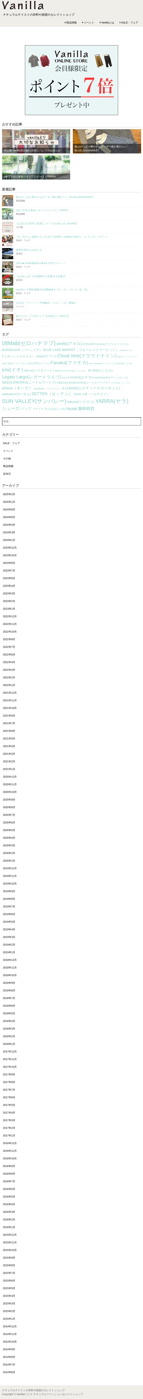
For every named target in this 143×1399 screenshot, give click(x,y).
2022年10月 (10, 631)
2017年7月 (9, 1089)
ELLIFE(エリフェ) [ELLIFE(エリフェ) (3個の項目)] (39, 363)
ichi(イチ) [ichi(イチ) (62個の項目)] (12, 370)
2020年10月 (10, 791)
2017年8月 (9, 1082)
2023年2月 (9, 601)
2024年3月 (9, 532)
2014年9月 (9, 1349)
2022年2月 (9, 677)
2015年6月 (9, 1280)
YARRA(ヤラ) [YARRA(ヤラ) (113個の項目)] (111, 401)
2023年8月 (9, 562)
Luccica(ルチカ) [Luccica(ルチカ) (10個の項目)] (80, 377)
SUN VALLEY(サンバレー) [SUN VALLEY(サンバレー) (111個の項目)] (34, 401)
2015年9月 (9, 1257)
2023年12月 (10, 547)
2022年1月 (9, 685)
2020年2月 (9, 853)
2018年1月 (9, 1043)
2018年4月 (9, 1021)
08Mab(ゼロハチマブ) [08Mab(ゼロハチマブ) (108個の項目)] (29, 343)
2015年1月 (9, 1318)
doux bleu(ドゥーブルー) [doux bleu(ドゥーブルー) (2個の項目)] (15, 363)
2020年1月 (9, 860)
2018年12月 (10, 959)
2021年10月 (10, 707)
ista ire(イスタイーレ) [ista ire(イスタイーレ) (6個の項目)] (39, 370)
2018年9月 (9, 982)
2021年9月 (9, 715)
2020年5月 (9, 830)
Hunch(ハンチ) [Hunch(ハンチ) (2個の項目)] (124, 363)
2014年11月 (10, 1334)
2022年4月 (9, 662)
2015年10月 (10, 1250)
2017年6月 (9, 1097)
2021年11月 (10, 700)
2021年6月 (9, 730)
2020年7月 (9, 814)
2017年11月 (10, 1059)
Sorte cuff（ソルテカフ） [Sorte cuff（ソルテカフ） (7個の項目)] (91, 394)
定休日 (7, 473)
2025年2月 (9, 494)
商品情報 (71, 22)
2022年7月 (9, 646)
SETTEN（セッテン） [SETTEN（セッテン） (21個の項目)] (52, 393)
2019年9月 (9, 891)
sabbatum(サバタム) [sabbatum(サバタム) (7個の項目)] (16, 394)
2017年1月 (9, 1135)
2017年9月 (9, 1074)
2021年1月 (9, 769)
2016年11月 (10, 1150)
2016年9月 (9, 1166)
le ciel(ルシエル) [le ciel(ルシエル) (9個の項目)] (100, 370)
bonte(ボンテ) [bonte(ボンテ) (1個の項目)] (126, 350)
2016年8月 (9, 1173)
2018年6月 (9, 1005)
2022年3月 (9, 669)
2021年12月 (10, 692)
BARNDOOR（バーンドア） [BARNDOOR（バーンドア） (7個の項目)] (22, 350)
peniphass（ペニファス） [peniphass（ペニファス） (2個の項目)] (47, 388)
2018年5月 (9, 1013)
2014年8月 (9, 1356)
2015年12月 (10, 1234)
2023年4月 (9, 585)
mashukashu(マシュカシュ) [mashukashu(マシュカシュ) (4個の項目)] (110, 377)
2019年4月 (9, 929)
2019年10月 (10, 883)
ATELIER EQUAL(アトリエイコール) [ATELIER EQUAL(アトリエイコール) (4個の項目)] (106, 344)
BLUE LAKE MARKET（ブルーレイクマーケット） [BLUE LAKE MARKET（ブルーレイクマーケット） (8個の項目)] (81, 350)
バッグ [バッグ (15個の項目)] (26, 408)
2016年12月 (10, 1143)
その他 (7, 458)
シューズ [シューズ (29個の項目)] (11, 408)
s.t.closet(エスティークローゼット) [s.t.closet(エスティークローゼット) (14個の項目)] (91, 388)
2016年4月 (9, 1204)
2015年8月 (9, 1265)
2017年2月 (9, 1127)
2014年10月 (10, 1341)
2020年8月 (9, 807)
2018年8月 (9, 990)
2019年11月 (10, 875)
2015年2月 (9, 1311)
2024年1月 (9, 540)
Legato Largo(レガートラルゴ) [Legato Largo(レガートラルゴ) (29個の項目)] (31, 376)
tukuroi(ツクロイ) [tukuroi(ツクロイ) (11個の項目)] (80, 402)
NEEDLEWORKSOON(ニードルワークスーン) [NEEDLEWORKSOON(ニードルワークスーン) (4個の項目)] (86, 382)
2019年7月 (9, 906)
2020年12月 (10, 776)
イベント (89, 22)
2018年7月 (9, 998)
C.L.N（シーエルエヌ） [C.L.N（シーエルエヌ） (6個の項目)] (18, 356)
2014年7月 (9, 1364)
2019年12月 (10, 868)
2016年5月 (9, 1196)
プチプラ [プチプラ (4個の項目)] (38, 408)
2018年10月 (10, 975)
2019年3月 (9, 937)
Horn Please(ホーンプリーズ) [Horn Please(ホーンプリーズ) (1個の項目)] (102, 363)
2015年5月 (9, 1288)
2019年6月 (9, 914)
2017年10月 (10, 1066)
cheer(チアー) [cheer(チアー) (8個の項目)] (46, 356)
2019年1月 (9, 952)
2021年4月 (9, 746)
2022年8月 (9, 639)
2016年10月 (10, 1158)
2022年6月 (9, 654)
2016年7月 (9, 1181)
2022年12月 (10, 616)
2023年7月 (9, 570)
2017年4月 (9, 1112)
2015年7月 (9, 1272)
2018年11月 (10, 967)
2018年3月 (9, 1028)
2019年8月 (9, 898)
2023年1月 (9, 608)
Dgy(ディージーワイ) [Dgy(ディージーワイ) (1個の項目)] (126, 356)
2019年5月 (9, 921)
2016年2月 (9, 1219)
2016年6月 (9, 1188)
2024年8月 (9, 509)
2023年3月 (9, 593)
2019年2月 (9, 944)
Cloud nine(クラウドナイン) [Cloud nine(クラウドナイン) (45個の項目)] (87, 355)
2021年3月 (9, 753)
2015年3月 (9, 1303)
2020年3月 (9, 845)
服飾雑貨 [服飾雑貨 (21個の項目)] (86, 408)
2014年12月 (10, 1326)
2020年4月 (9, 837)
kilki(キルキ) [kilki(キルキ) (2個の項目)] (61, 370)
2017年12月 (10, 1051)
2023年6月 (9, 578)
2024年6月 (9, 517)
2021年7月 (9, 723)
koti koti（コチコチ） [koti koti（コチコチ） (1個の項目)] (77, 371)
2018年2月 (9, 1036)
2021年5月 (9, 738)
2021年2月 (9, 761)
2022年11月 (10, 624)
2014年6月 (9, 1372)
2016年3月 (9, 1211)
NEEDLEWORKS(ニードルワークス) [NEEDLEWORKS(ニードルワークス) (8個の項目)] (29, 382)
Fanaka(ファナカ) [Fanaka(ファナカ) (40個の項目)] (69, 362)
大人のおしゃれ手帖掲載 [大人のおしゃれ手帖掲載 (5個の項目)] (61, 408)
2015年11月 (10, 1242)
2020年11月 (10, 784)
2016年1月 (9, 1227)
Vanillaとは (107, 22)
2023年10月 (10, 555)
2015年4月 (9, 1295)
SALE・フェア (129, 22)
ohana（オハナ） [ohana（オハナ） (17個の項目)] (17, 388)
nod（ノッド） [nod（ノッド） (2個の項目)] (124, 383)
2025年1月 (9, 501)
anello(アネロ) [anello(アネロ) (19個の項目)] (69, 344)
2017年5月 (9, 1104)
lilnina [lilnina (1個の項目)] (64, 378)
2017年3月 (9, 1120)
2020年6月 (9, 822)
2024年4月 (9, 524)
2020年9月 (9, 799)
